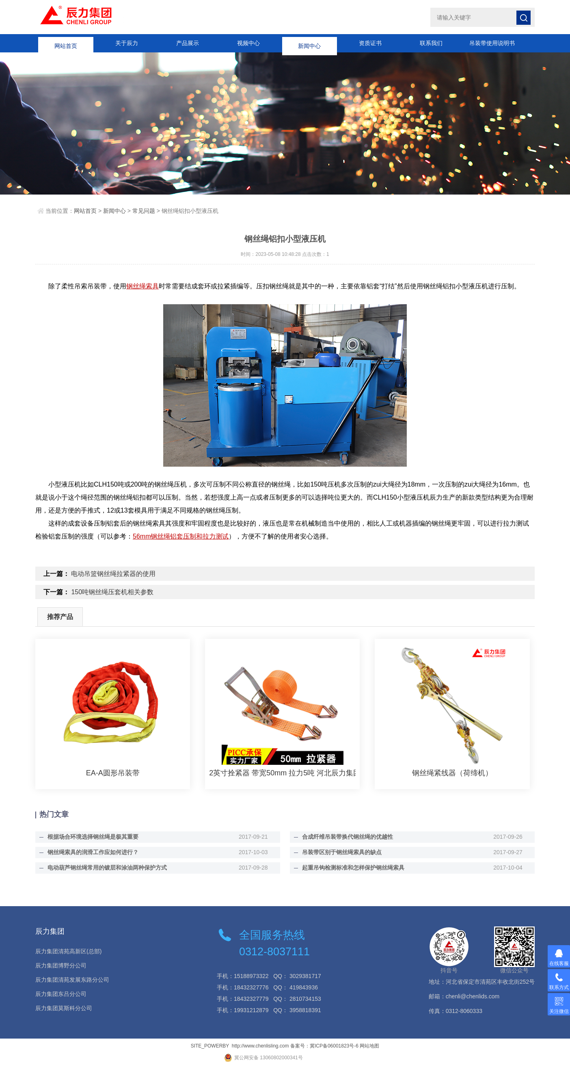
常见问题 (143, 211)
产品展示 (187, 43)
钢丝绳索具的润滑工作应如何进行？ (93, 852)
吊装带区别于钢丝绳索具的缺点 (342, 852)
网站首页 (65, 43)
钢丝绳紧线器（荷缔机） (452, 773)
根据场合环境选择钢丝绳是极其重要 (93, 836)
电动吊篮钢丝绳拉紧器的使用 (113, 573)
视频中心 (248, 43)
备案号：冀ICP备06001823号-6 (324, 1046)
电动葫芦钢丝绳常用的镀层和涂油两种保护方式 (107, 867)
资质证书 (370, 43)
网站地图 (369, 1046)
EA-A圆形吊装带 (113, 773)
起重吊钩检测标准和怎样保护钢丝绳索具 (353, 867)
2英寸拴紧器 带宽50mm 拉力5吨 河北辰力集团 (282, 773)
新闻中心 (309, 43)
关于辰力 (126, 43)
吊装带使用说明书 (492, 43)
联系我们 (431, 43)
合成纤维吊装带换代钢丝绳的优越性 (347, 836)
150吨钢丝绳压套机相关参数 (112, 592)
